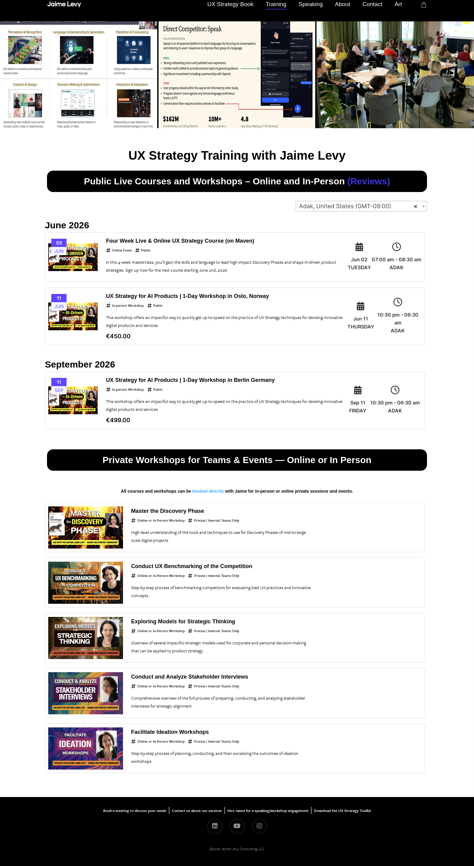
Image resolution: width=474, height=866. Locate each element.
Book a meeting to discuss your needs (134, 810)
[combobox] (361, 206)
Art (398, 10)
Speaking (311, 10)
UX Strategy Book (230, 10)
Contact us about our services (197, 810)
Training (276, 10)
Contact (372, 10)
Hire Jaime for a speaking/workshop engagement (268, 810)
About (342, 10)
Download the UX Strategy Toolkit (342, 810)
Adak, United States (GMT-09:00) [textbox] (358, 206)
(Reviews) (368, 181)
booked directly (208, 491)
